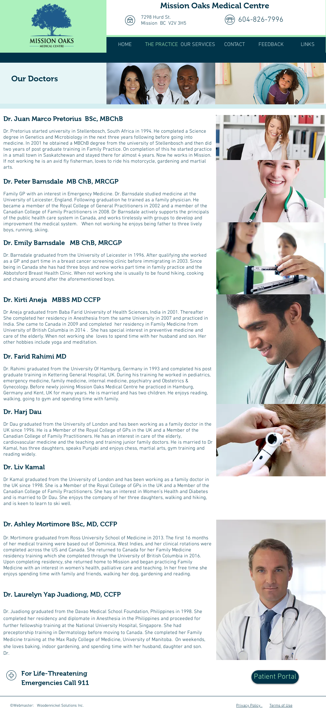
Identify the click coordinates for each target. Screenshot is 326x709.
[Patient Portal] (275, 677)
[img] (160, 83)
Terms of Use (280, 705)
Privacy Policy (249, 705)
